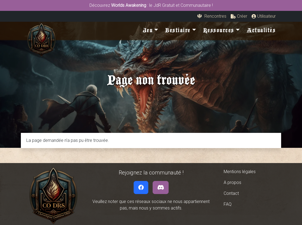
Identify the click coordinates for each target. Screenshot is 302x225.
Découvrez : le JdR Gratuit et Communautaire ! (151, 5)
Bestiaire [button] (178, 31)
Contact (231, 193)
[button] (239, 16)
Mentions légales (240, 171)
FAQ (228, 204)
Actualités (261, 31)
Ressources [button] (218, 31)
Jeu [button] (148, 31)
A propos (232, 182)
